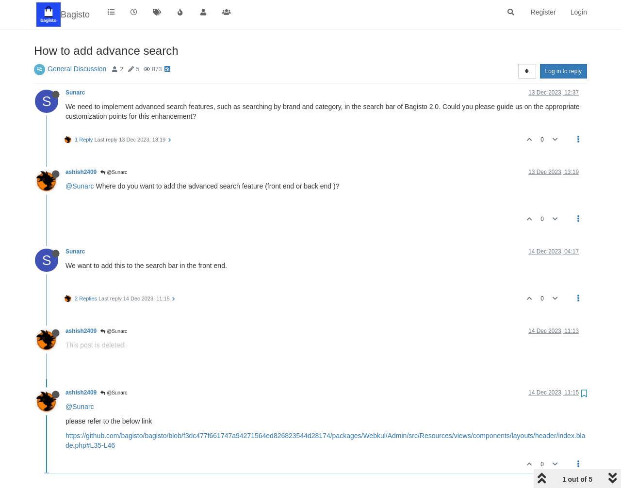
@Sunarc (113, 172)
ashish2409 (81, 172)
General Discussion (77, 69)
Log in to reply (563, 71)
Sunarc (75, 92)
